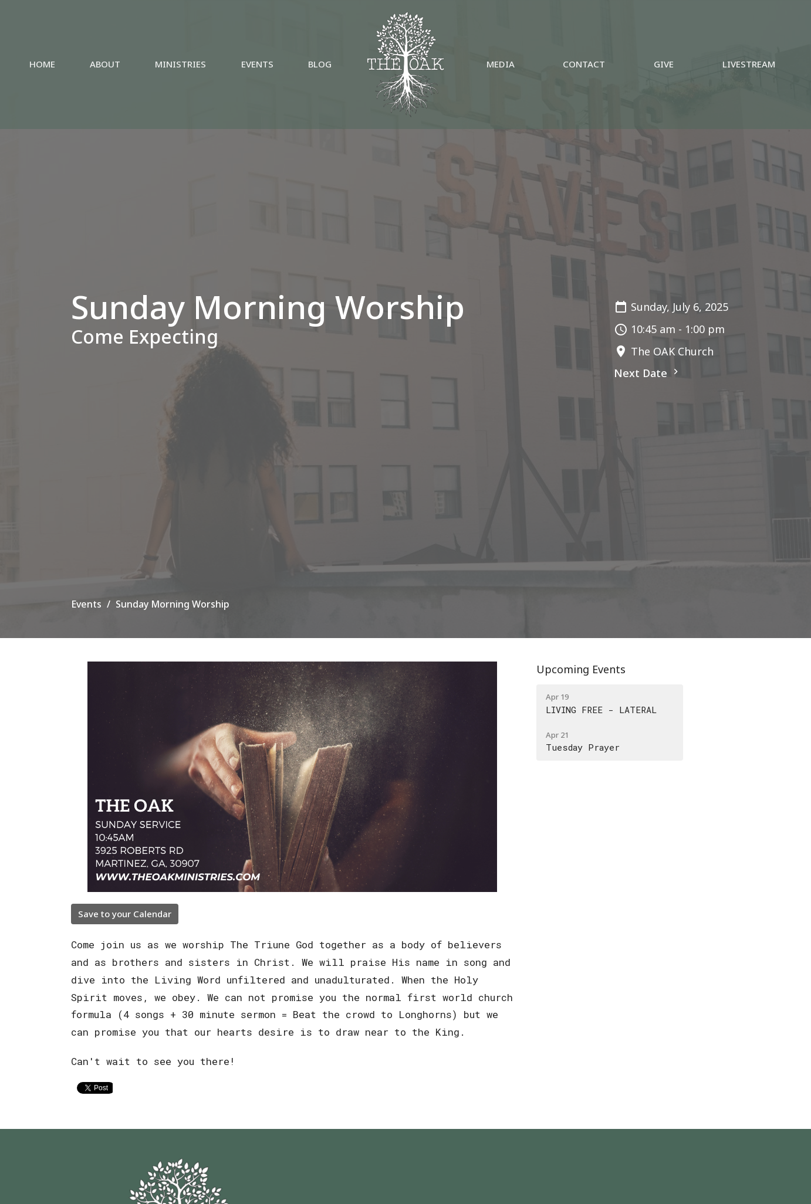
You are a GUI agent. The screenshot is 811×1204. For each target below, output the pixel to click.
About (105, 64)
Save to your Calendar (124, 914)
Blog (320, 64)
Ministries (180, 64)
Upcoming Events (581, 669)
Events (257, 64)
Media (500, 64)
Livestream (748, 64)
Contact (584, 64)
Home (42, 64)
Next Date (647, 373)
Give (664, 64)
